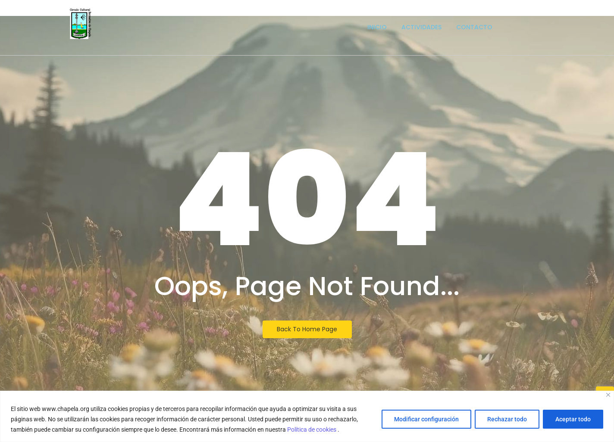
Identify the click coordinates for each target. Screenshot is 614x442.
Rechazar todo (507, 419)
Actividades (421, 27)
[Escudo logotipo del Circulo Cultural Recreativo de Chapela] (80, 24)
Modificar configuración (426, 419)
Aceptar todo (573, 419)
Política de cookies (312, 429)
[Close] (608, 395)
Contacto (474, 27)
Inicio (377, 27)
